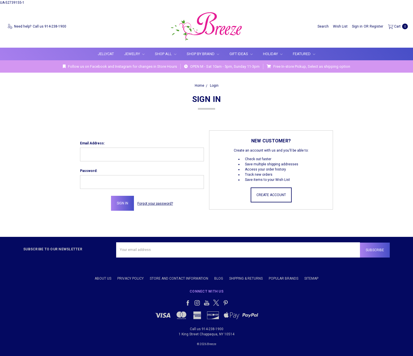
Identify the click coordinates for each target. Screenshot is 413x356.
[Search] (323, 26)
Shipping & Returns (246, 278)
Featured (304, 54)
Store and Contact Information (179, 278)
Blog (218, 278)
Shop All (165, 54)
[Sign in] (357, 26)
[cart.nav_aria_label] (397, 26)
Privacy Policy (130, 278)
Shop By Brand (203, 54)
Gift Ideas (241, 54)
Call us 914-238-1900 (206, 328)
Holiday (273, 54)
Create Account (271, 195)
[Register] (376, 26)
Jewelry (134, 54)
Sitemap (311, 278)
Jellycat (106, 54)
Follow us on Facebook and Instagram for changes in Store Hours (120, 66)
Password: (88, 171)
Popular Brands (283, 278)
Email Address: (92, 143)
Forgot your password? (155, 203)
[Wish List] (340, 26)
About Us (103, 278)
